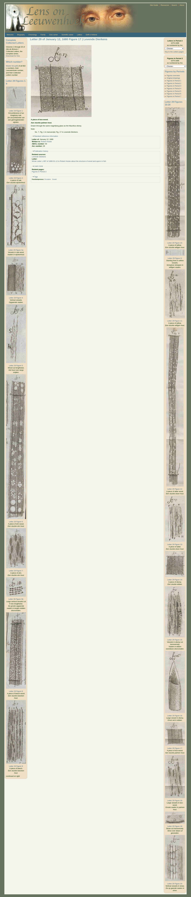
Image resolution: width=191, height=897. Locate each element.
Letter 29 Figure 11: (175, 321)
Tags (36, 177)
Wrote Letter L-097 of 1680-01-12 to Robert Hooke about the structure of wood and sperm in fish (69, 161)
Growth (54, 179)
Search (174, 5)
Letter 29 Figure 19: (175, 826)
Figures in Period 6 (174, 94)
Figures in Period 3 (174, 86)
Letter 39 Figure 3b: (16, 599)
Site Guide (154, 5)
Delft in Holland (91, 35)
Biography (21, 35)
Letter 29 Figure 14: (175, 580)
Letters (79, 35)
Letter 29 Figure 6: (16, 522)
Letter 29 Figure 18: (175, 801)
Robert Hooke (46, 142)
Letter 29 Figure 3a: (16, 250)
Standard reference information (46, 136)
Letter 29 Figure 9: (16, 766)
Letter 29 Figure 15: (175, 640)
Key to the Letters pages (174, 52)
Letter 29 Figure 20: (175, 884)
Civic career (53, 35)
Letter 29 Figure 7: (16, 571)
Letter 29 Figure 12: (175, 489)
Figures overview (173, 76)
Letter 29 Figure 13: (175, 544)
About (182, 5)
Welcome (10, 35)
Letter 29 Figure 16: (175, 716)
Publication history (41, 151)
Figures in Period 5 (174, 91)
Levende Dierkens (39, 157)
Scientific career (67, 35)
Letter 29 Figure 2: (16, 178)
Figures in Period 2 (39, 172)
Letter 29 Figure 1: (16, 111)
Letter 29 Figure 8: (16, 691)
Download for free (13, 56)
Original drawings (173, 78)
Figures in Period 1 (174, 81)
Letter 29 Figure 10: (175, 243)
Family (42, 35)
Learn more (38, 166)
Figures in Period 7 (174, 96)
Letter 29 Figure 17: (175, 748)
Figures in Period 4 (174, 89)
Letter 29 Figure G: (175, 258)
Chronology (32, 35)
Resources (165, 5)
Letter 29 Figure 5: (16, 366)
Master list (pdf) (12, 66)
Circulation (47, 179)
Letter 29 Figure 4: (16, 298)
